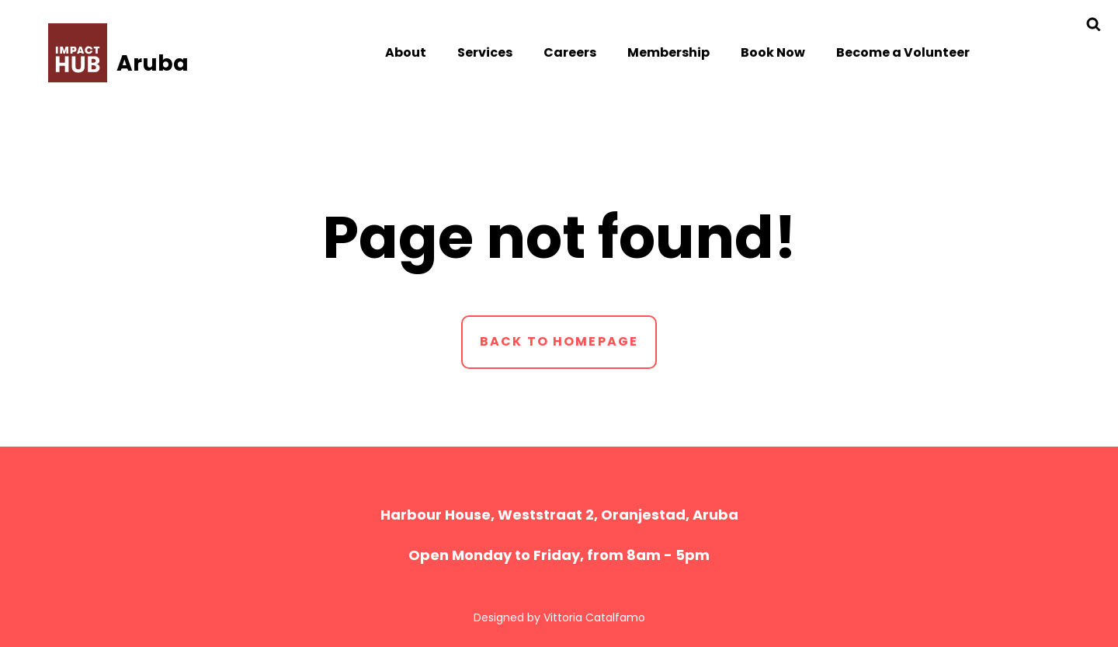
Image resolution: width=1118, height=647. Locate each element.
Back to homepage (559, 341)
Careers (569, 52)
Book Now (773, 52)
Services (484, 52)
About (405, 52)
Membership (668, 52)
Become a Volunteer (903, 52)
